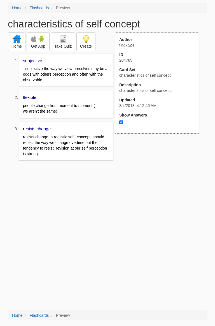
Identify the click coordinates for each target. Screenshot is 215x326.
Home (17, 8)
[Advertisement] (160, 188)
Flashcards (39, 8)
